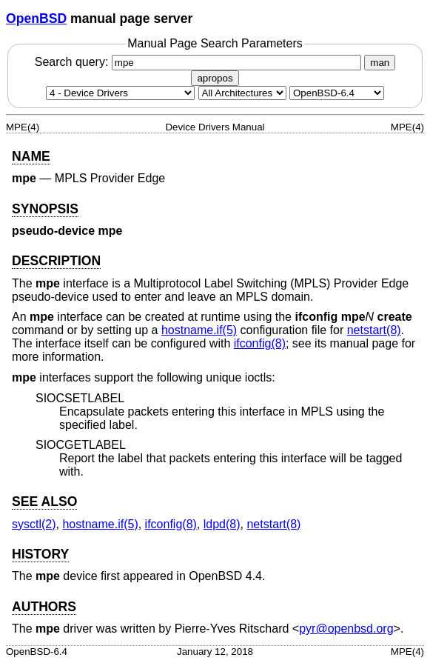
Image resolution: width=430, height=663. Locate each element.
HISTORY (40, 554)
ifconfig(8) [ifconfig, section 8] (260, 343)
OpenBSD (36, 18)
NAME (31, 156)
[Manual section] (120, 93)
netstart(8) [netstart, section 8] (374, 330)
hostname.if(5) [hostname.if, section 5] (199, 330)
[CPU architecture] (242, 93)
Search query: (200, 62)
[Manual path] (336, 93)
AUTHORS (44, 606)
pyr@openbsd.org (346, 628)
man (379, 62)
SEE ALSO (44, 501)
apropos (214, 78)
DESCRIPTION (56, 260)
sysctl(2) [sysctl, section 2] (34, 524)
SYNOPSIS (45, 208)
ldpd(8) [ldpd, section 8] (222, 524)
